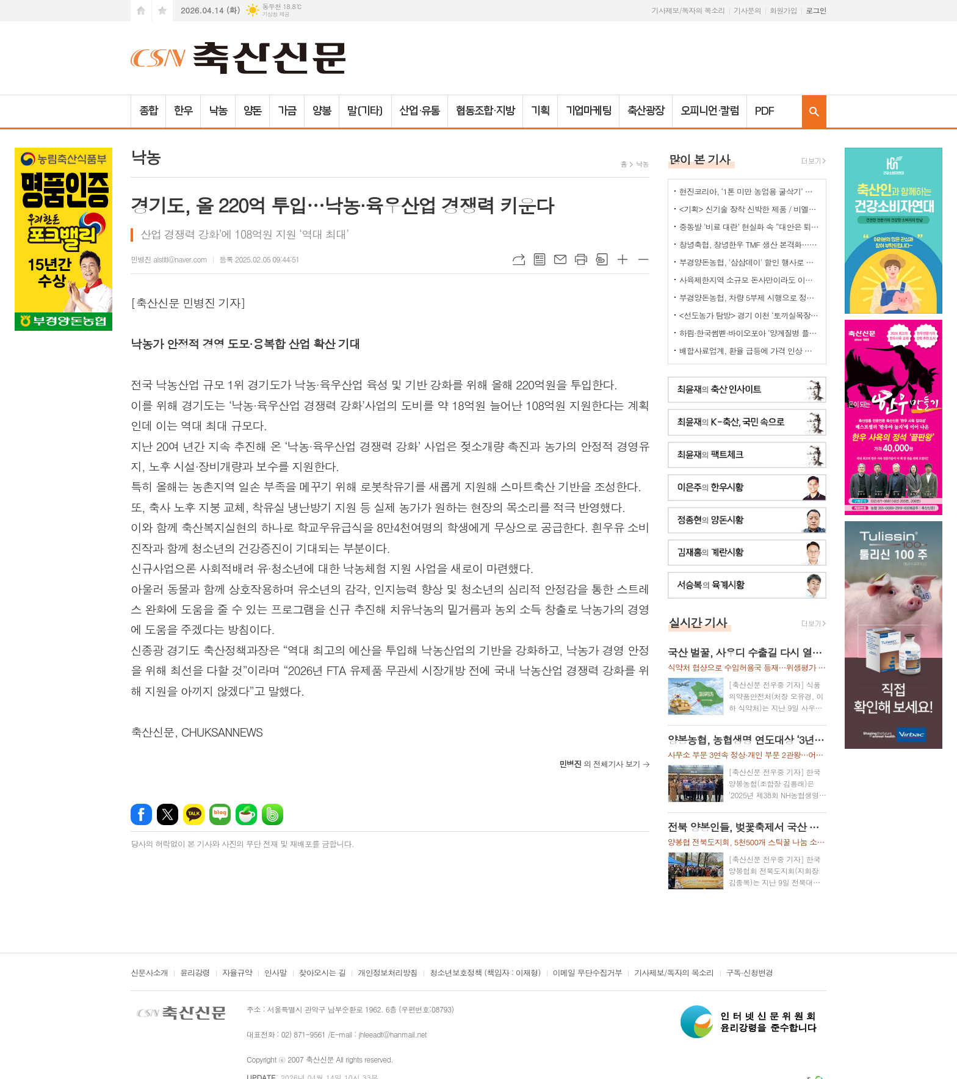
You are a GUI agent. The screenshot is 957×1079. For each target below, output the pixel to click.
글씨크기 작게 (643, 259)
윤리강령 (195, 973)
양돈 (253, 111)
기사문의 (747, 10)
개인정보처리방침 (387, 973)
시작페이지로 (141, 10)
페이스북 (141, 814)
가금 (287, 111)
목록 (539, 259)
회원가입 (783, 10)
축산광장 (645, 111)
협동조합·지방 (485, 111)
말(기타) (365, 111)
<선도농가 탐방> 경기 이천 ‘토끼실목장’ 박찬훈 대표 (749, 315)
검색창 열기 (814, 111)
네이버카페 (246, 814)
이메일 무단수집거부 (588, 973)
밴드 (272, 814)
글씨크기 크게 (622, 259)
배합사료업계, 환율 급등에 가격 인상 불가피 (749, 350)
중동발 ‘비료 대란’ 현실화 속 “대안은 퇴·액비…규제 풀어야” (749, 227)
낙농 (218, 111)
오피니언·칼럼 (710, 111)
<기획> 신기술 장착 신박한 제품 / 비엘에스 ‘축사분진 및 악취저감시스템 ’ (749, 209)
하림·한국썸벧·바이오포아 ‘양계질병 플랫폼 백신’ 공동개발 (749, 333)
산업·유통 (420, 111)
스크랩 (602, 259)
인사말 (275, 973)
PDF (764, 111)
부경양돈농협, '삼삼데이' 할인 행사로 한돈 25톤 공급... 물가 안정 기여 (749, 262)
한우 (183, 111)
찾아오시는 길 (322, 973)
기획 (540, 111)
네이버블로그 (220, 814)
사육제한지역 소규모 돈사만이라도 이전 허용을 (749, 280)
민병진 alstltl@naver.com (169, 259)
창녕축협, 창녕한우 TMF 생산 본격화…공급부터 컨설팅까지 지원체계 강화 (749, 244)
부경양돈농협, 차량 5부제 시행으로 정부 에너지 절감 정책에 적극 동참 (749, 297)
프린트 (581, 259)
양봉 (321, 111)
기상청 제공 (275, 14)
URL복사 (519, 259)
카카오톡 (193, 814)
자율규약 (237, 973)
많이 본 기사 (699, 159)
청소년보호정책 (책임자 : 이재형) (485, 973)
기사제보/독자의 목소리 (688, 10)
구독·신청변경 (749, 973)
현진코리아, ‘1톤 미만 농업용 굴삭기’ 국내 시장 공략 (749, 191)
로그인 (816, 10)
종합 (148, 111)
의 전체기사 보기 (599, 764)
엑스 (167, 814)
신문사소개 (149, 973)
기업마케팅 (589, 111)
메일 (560, 259)
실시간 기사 (698, 622)
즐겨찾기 (162, 10)
